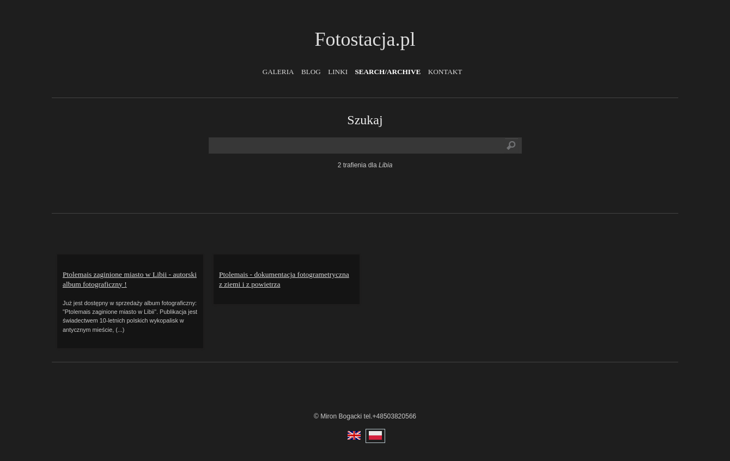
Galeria (278, 72)
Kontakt (445, 72)
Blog (311, 72)
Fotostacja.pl (365, 39)
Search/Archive (388, 72)
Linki (338, 72)
